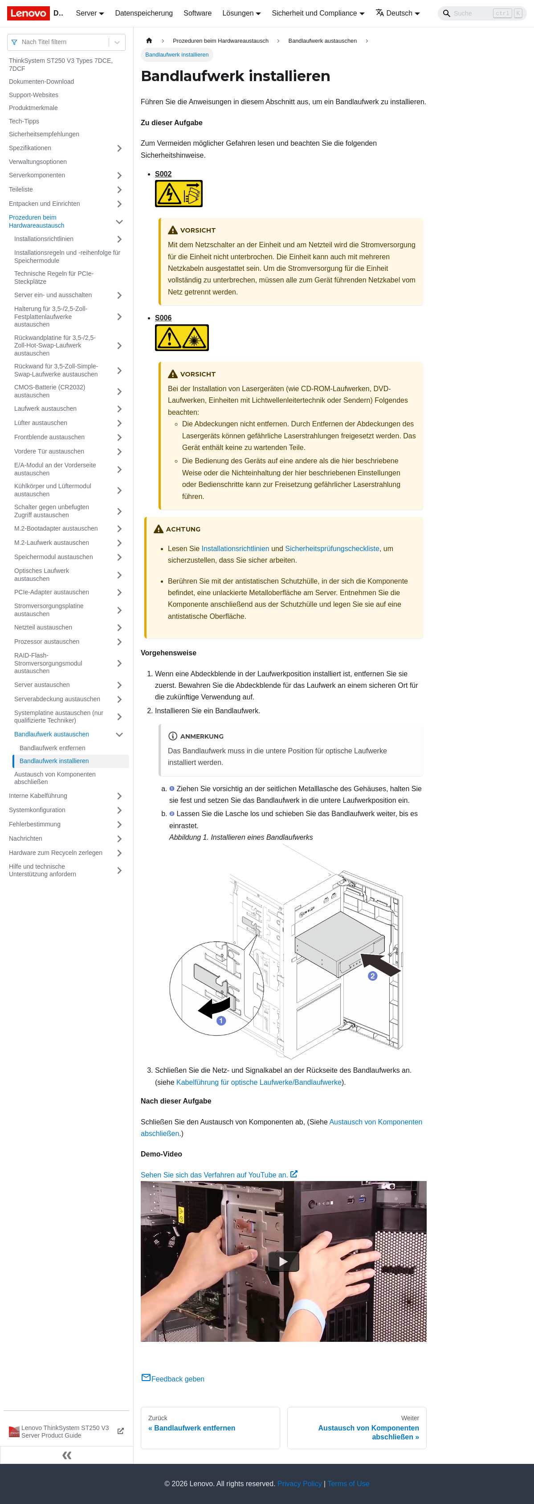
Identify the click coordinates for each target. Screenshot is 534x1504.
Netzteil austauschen (43, 627)
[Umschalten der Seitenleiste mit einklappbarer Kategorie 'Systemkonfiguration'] (119, 810)
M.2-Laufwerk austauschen (51, 542)
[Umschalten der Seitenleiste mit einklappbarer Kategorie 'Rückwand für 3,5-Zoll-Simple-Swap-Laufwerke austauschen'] (119, 370)
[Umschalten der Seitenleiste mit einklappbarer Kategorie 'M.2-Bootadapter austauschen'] (119, 529)
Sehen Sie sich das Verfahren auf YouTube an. (219, 1175)
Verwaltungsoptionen (38, 161)
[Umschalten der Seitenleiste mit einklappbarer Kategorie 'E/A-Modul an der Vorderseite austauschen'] (119, 469)
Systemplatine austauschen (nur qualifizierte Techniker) (58, 716)
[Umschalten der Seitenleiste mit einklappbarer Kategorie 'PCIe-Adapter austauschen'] (119, 592)
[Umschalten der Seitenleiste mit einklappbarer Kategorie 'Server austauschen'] (119, 685)
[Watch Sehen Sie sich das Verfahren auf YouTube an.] (283, 1261)
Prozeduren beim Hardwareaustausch (37, 221)
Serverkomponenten (37, 175)
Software (197, 13)
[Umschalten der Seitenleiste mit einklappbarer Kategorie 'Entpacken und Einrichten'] (119, 204)
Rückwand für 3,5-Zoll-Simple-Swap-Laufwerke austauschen (56, 370)
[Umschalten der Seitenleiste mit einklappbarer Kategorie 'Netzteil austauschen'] (119, 628)
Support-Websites (33, 94)
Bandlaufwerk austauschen (51, 734)
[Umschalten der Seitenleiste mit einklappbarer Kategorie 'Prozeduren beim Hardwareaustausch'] (119, 221)
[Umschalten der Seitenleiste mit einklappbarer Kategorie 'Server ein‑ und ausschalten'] (119, 295)
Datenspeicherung (144, 13)
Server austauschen (42, 684)
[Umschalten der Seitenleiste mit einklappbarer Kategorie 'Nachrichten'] (119, 839)
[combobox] (23, 42)
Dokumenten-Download (41, 81)
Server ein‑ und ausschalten (53, 294)
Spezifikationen (30, 147)
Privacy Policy (299, 1484)
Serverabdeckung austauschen (57, 699)
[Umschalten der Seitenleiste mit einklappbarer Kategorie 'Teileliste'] (119, 190)
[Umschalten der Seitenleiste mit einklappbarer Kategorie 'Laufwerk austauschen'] (119, 409)
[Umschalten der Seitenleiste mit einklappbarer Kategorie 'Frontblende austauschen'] (119, 437)
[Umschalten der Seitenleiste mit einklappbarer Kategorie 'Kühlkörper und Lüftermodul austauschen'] (119, 490)
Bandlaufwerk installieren (54, 760)
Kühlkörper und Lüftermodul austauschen (52, 490)
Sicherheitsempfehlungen (44, 134)
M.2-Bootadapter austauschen (56, 528)
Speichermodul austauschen (53, 556)
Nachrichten (25, 838)
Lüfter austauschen (40, 422)
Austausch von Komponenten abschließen (55, 778)
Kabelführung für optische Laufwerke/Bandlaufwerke (259, 1082)
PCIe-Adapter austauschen (51, 592)
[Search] (482, 13)
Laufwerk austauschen (45, 408)
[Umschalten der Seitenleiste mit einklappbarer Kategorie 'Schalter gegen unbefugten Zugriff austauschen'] (119, 511)
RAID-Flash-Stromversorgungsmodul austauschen (48, 663)
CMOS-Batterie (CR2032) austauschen (50, 391)
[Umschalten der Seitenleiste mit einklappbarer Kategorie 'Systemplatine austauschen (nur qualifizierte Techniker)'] (119, 717)
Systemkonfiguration (37, 809)
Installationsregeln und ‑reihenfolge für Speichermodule (67, 256)
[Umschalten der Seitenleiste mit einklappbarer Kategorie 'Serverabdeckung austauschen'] (119, 699)
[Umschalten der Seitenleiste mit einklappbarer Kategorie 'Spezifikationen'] (119, 148)
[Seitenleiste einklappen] (67, 1455)
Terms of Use (348, 1484)
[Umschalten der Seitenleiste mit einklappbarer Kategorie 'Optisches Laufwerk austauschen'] (119, 574)
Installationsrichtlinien (43, 238)
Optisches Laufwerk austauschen (41, 574)
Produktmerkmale (33, 107)
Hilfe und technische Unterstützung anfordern (42, 870)
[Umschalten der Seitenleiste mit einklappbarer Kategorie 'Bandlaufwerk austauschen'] (119, 734)
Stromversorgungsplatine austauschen (49, 609)
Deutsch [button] (394, 13)
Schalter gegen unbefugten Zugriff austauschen (51, 511)
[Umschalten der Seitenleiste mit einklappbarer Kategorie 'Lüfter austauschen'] (119, 423)
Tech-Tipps (24, 121)
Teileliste (21, 189)
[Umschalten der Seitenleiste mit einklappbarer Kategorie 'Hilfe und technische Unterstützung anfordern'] (119, 870)
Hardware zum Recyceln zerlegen (55, 852)
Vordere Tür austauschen (49, 451)
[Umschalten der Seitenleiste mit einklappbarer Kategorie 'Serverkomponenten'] (119, 175)
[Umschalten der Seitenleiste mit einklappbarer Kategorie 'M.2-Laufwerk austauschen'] (119, 543)
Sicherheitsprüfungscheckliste (332, 548)
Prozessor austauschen (46, 641)
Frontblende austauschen (49, 437)
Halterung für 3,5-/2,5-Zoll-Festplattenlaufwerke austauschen (50, 316)
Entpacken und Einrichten (44, 203)
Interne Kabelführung (38, 795)
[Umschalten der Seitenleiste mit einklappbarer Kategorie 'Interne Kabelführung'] (119, 796)
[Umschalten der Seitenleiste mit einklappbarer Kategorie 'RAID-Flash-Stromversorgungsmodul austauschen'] (119, 663)
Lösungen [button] (237, 13)
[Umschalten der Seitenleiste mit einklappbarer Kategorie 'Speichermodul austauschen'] (119, 557)
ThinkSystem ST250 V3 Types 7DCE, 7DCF (61, 64)
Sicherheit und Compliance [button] (314, 13)
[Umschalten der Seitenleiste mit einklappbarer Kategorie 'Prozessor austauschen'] (119, 642)
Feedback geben (172, 1379)
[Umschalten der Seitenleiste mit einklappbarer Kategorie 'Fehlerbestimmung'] (119, 824)
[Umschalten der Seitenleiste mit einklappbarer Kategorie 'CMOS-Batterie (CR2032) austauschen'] (119, 391)
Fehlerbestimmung (35, 824)
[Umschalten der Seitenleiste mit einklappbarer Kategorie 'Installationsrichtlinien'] (119, 239)
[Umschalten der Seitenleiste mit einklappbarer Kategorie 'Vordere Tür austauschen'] (119, 452)
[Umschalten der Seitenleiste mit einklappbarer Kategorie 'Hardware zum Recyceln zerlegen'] (119, 853)
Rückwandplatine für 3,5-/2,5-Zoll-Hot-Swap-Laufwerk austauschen (55, 345)
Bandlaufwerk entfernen (53, 748)
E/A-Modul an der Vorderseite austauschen (55, 469)
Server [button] (86, 13)
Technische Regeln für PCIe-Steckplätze (54, 277)
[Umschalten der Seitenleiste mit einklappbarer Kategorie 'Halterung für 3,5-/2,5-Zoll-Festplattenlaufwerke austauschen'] (119, 316)
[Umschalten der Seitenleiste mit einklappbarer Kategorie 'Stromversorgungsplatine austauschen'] (119, 610)
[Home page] (149, 41)
